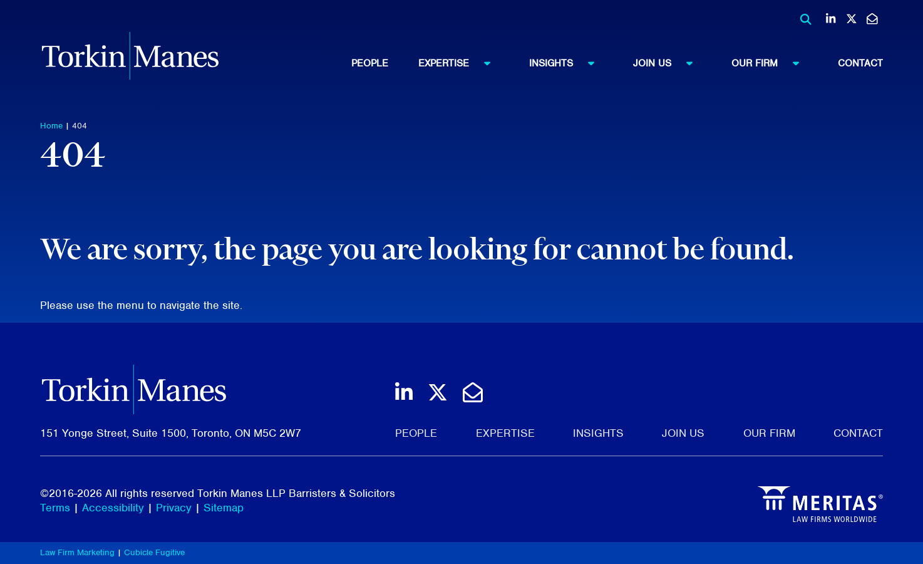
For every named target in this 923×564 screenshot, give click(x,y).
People (369, 63)
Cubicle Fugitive (154, 552)
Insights (567, 63)
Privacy (174, 507)
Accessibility (113, 507)
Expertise (460, 63)
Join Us (668, 63)
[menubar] (617, 63)
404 (79, 125)
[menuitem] (384, 63)
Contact (860, 63)
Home (51, 125)
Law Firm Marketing (77, 552)
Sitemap (224, 507)
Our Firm (771, 63)
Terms (55, 507)
